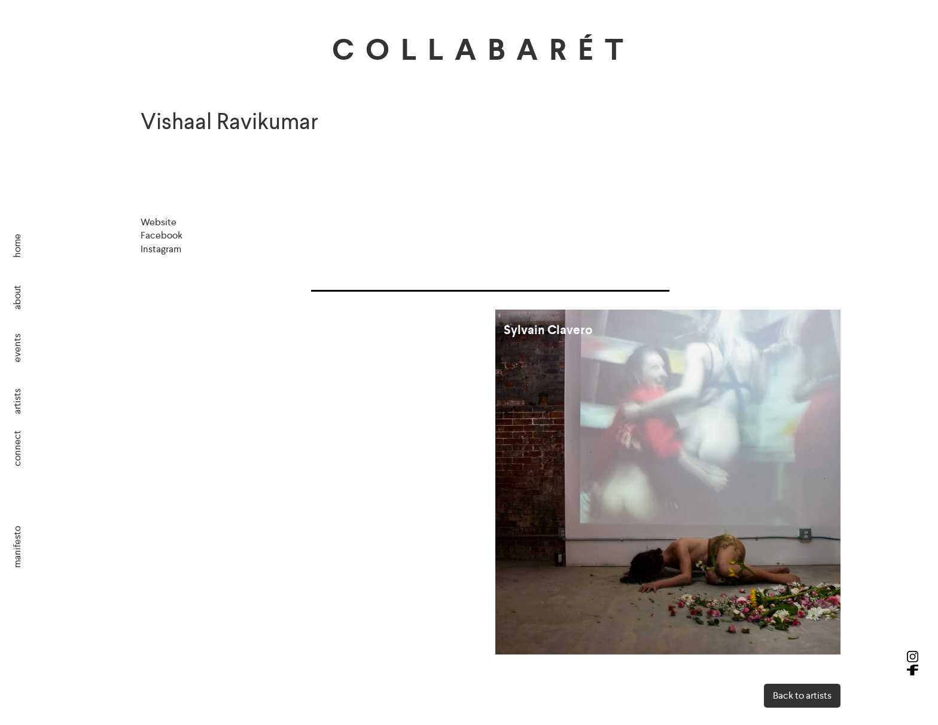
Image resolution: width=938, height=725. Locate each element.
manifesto (17, 546)
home (17, 246)
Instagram (161, 249)
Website (158, 222)
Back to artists (802, 695)
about (17, 297)
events (17, 347)
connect (17, 448)
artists (17, 401)
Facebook (161, 235)
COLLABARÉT (483, 49)
